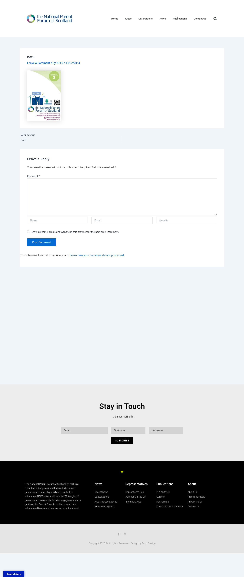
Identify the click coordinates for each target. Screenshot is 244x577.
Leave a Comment (39, 63)
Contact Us (200, 18)
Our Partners (145, 18)
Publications (180, 18)
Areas (128, 18)
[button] (215, 18)
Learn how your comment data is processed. (98, 255)
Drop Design (149, 543)
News (162, 18)
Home (114, 18)
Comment (33, 176)
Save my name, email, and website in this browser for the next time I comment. (75, 232)
